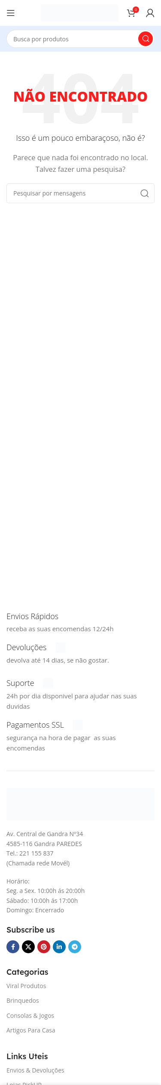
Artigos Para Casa (30, 1030)
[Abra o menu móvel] (10, 13)
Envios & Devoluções (35, 1070)
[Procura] (80, 39)
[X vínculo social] (28, 946)
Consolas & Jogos (30, 1015)
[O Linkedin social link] (59, 946)
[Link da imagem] (80, 804)
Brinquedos (22, 1000)
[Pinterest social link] (43, 946)
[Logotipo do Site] (79, 12)
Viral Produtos (26, 986)
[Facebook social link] (12, 946)
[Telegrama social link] (74, 946)
